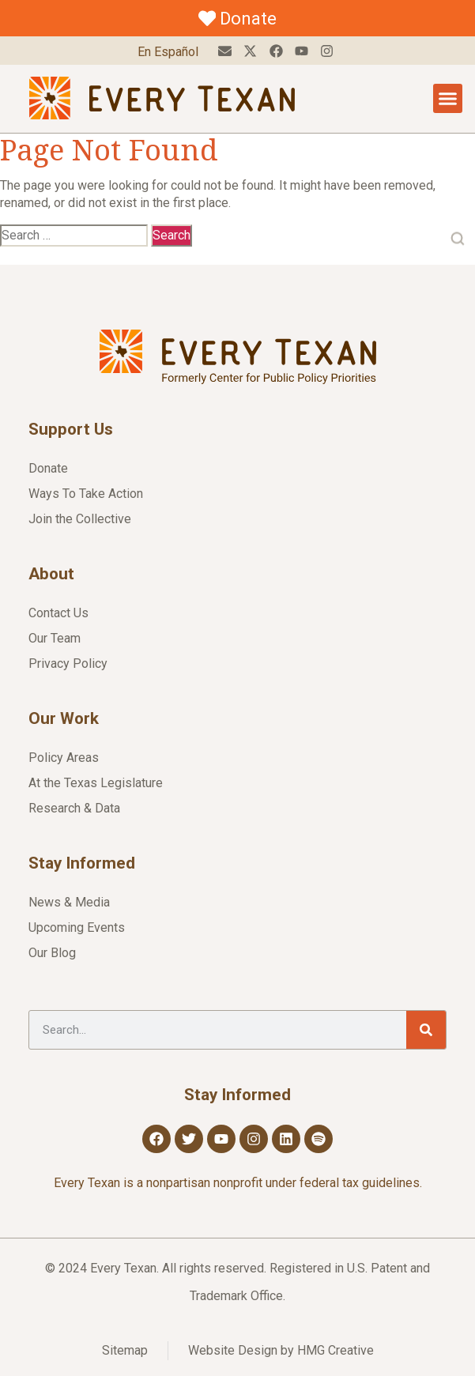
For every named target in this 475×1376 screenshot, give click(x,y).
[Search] (426, 1030)
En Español (168, 51)
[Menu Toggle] (447, 98)
